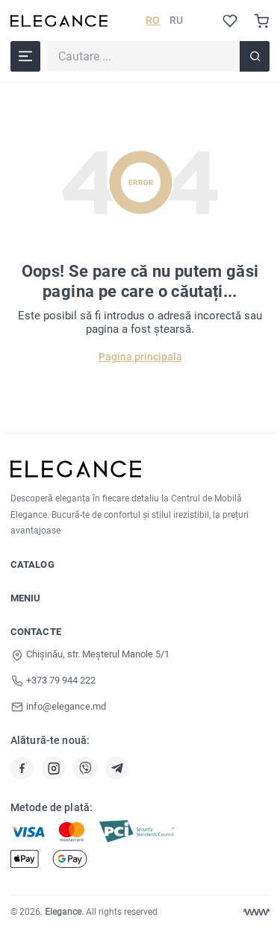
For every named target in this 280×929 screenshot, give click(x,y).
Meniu (25, 598)
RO (153, 20)
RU (176, 20)
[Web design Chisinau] (256, 912)
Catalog (32, 564)
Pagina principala (140, 357)
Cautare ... (46, 40)
